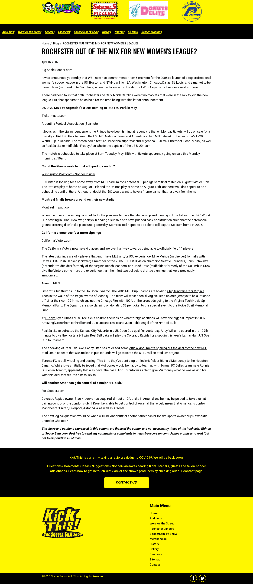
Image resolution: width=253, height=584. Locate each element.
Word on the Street (29, 32)
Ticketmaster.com (54, 116)
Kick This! (8, 32)
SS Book (133, 32)
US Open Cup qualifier (130, 330)
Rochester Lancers (162, 528)
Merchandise (158, 539)
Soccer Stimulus (151, 32)
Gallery (154, 549)
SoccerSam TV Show (86, 32)
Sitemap (155, 559)
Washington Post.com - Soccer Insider (68, 174)
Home (153, 513)
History (106, 32)
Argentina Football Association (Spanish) (70, 123)
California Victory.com (57, 240)
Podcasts (156, 518)
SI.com (50, 318)
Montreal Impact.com (57, 207)
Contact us (126, 482)
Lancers (49, 32)
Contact (119, 32)
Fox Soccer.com (53, 391)
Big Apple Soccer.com (57, 70)
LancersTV (64, 32)
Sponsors (156, 554)
